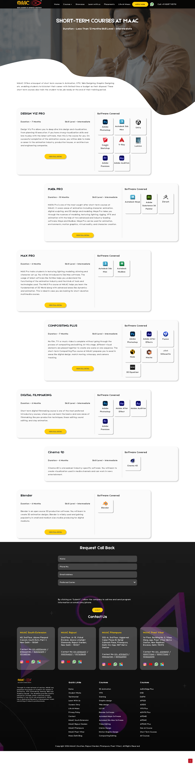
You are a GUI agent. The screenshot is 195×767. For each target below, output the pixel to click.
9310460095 (148, 668)
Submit (97, 621)
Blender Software (107, 726)
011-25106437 (79, 663)
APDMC (143, 734)
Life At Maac (124, 4)
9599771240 (148, 666)
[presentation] (97, 603)
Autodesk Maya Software (110, 730)
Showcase (80, 4)
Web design (104, 717)
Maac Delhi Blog (76, 751)
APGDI (143, 713)
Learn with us (94, 4)
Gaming (102, 709)
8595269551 (121, 668)
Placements (109, 4)
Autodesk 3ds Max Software (112, 734)
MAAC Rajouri (69, 644)
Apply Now (140, 4)
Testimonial (74, 709)
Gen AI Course (146, 743)
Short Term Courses (149, 747)
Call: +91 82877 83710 (167, 4)
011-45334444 (39, 661)
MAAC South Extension (33, 644)
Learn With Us (75, 713)
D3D (142, 705)
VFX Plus (144, 722)
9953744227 (67, 666)
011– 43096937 (162, 663)
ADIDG (143, 717)
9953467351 (107, 668)
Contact (72, 730)
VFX (101, 705)
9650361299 (39, 663)
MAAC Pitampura (111, 644)
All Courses (145, 751)
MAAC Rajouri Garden (79, 739)
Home (56, 4)
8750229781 (25, 663)
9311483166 (25, 666)
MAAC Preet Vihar (153, 644)
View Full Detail (55, 159)
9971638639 (80, 666)
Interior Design (105, 743)
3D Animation (105, 700)
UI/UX (102, 722)
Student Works (75, 705)
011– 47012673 (121, 666)
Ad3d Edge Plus (147, 700)
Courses (67, 4)
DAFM (143, 709)
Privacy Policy (75, 726)
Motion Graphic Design (109, 747)
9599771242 (162, 666)
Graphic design (105, 713)
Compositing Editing (108, 751)
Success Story (75, 717)
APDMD (143, 730)
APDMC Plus (145, 739)
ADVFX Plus (145, 726)
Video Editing (105, 739)
